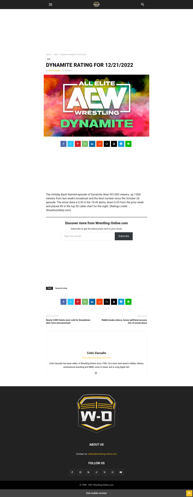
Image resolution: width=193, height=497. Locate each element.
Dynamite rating (61, 288)
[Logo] (96, 435)
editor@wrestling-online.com (102, 454)
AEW (56, 54)
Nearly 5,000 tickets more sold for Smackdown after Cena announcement (68, 321)
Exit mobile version (96, 493)
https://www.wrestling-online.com (96, 358)
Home (48, 54)
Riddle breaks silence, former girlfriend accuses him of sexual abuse (124, 321)
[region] (96, 32)
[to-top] (189, 492)
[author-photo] (96, 349)
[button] (50, 4)
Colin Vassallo (54, 71)
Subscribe (123, 236)
